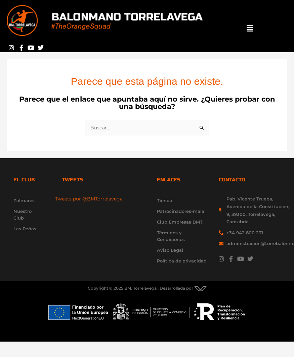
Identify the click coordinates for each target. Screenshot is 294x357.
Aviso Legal (170, 250)
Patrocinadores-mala (180, 211)
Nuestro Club (22, 215)
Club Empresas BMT (180, 222)
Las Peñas (24, 228)
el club (24, 180)
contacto (232, 180)
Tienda (164, 200)
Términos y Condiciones (171, 236)
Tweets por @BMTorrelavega (89, 198)
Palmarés (24, 200)
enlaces (168, 180)
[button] (250, 28)
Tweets (72, 180)
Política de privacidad (182, 260)
